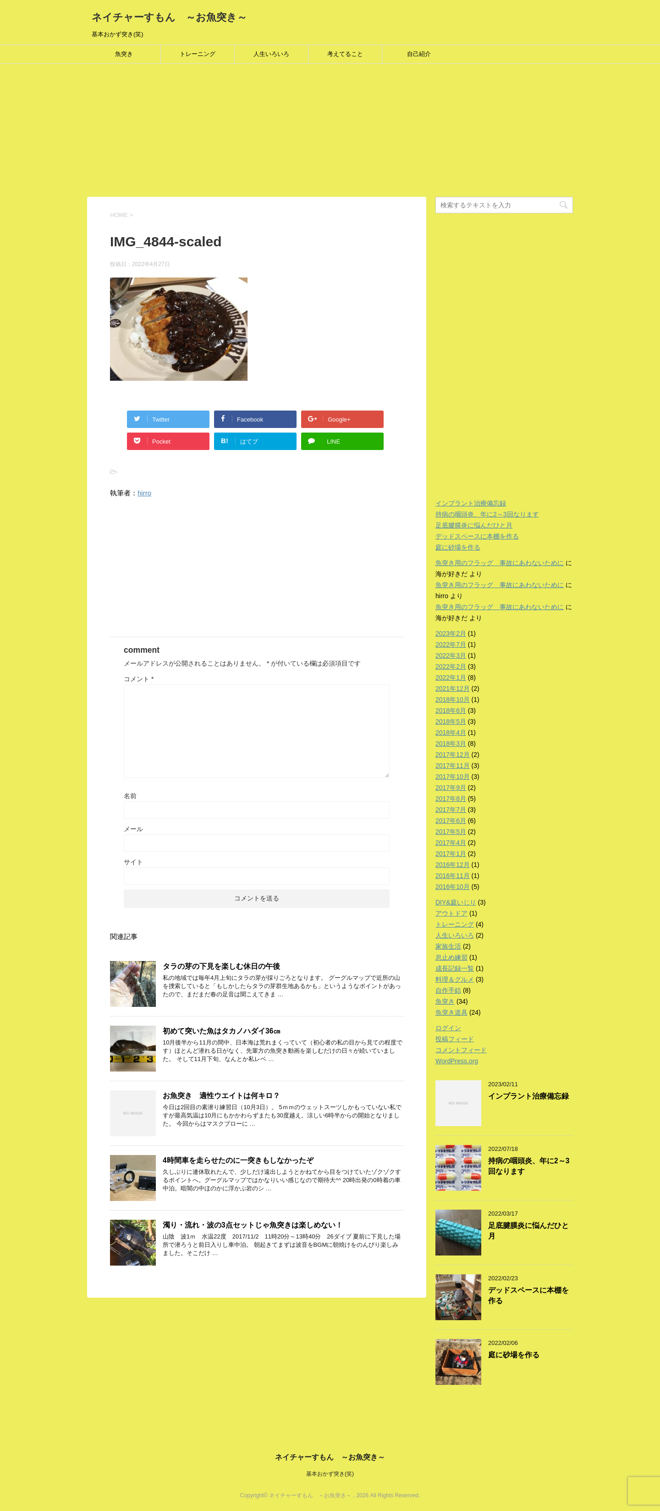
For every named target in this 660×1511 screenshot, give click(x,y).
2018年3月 (450, 743)
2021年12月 (452, 688)
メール (133, 829)
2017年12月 (452, 754)
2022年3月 (450, 655)
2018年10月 (452, 699)
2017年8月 (450, 798)
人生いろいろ (271, 53)
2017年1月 (450, 853)
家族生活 (448, 946)
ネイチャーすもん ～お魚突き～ (169, 17)
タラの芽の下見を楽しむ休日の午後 (221, 966)
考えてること (345, 53)
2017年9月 (450, 787)
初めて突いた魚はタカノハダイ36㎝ (221, 1031)
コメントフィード (461, 1050)
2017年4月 (450, 842)
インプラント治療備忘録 (470, 503)
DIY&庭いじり (455, 902)
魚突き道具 (451, 1012)
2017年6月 (450, 820)
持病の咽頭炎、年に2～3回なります (487, 514)
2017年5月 (450, 831)
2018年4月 (450, 732)
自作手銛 (448, 990)
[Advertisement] (275, 132)
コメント (139, 679)
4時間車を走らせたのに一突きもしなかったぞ (238, 1160)
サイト (133, 862)
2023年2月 (450, 633)
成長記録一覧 (454, 968)
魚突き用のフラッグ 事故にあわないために (499, 563)
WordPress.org (456, 1061)
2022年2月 (450, 666)
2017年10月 (452, 776)
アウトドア (451, 913)
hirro (144, 493)
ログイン (448, 1028)
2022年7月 (450, 644)
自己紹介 (419, 53)
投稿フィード (454, 1039)
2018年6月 (450, 710)
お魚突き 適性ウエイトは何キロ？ (221, 1096)
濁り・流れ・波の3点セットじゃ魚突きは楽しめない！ (253, 1225)
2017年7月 (450, 809)
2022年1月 (450, 677)
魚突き (124, 53)
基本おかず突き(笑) (330, 1474)
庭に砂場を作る (457, 547)
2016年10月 (452, 886)
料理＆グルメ (454, 979)
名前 (130, 796)
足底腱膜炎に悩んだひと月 (473, 525)
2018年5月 (450, 721)
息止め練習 (451, 957)
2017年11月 (452, 765)
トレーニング (197, 53)
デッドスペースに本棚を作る (477, 536)
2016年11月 (452, 875)
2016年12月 (452, 864)
